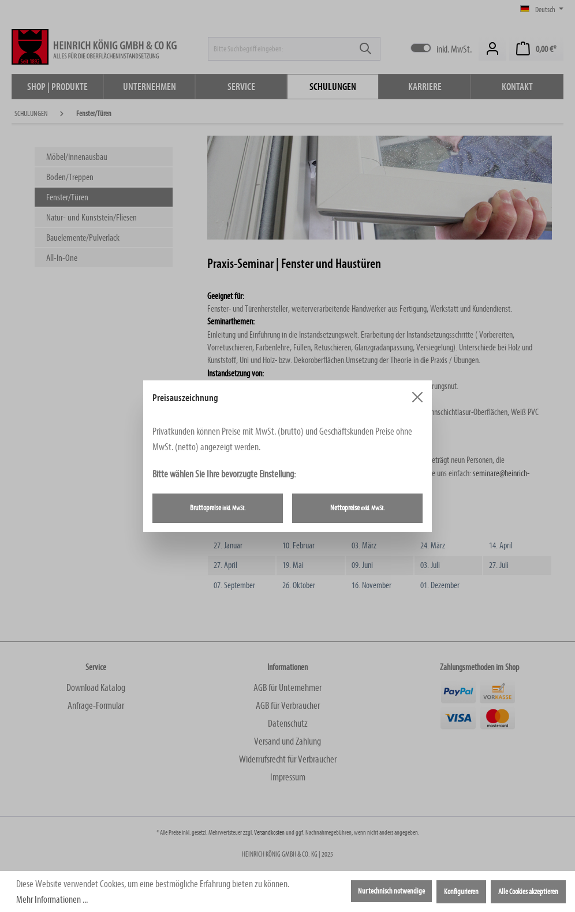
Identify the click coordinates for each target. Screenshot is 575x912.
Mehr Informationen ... (52, 900)
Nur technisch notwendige (391, 891)
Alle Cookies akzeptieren (528, 891)
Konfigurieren (461, 891)
